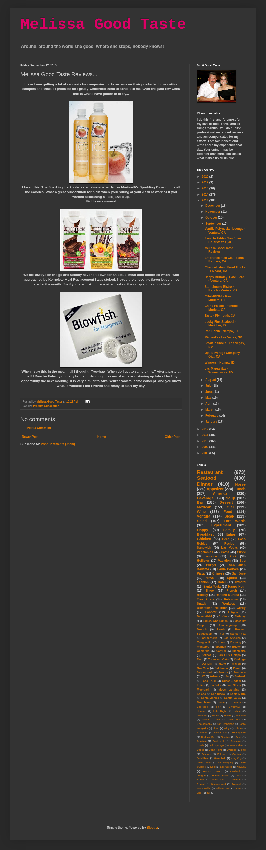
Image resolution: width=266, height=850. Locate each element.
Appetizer (215, 489)
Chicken (204, 539)
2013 (205, 200)
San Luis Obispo (229, 655)
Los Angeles (232, 637)
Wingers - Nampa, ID (220, 362)
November (213, 211)
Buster (236, 646)
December (213, 206)
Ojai (230, 507)
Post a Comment (39, 428)
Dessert (226, 502)
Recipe (229, 543)
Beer (225, 539)
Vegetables (205, 552)
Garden (236, 754)
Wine (201, 512)
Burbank (240, 676)
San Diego (218, 693)
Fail (243, 749)
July (208, 385)
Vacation (224, 560)
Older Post (172, 437)
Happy (202, 530)
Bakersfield (204, 616)
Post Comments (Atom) (58, 444)
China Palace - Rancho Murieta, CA (221, 307)
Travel (210, 590)
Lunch (240, 489)
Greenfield (220, 758)
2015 (205, 188)
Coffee (223, 616)
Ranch (200, 779)
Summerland (218, 784)
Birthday (240, 616)
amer (238, 788)
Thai (221, 633)
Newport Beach (212, 771)
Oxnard (240, 582)
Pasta (225, 552)
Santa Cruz (219, 779)
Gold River (203, 758)
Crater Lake (235, 745)
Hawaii (210, 578)
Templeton (204, 702)
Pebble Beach (220, 775)
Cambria (236, 702)
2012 (205, 429)
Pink (238, 775)
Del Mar (207, 663)
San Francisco (225, 723)
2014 (205, 194)
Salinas (207, 655)
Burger (211, 565)
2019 (205, 182)
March (210, 409)
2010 (205, 441)
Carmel (221, 650)
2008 (205, 453)
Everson (232, 749)
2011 (205, 435)
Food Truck (208, 680)
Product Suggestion (46, 405)
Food (227, 512)
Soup (230, 498)
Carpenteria (209, 637)
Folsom (221, 754)
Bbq (243, 560)
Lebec (237, 711)
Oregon (201, 775)
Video (216, 728)
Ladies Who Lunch (215, 620)
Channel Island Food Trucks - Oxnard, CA (225, 269)
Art (227, 676)
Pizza (201, 573)
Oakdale (241, 715)
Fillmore (206, 754)
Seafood (206, 478)
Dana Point (215, 749)
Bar (200, 502)
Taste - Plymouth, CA (220, 315)
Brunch (202, 629)
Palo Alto (234, 719)
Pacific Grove (211, 719)
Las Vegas (229, 547)
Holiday (202, 595)
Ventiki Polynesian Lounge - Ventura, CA (225, 230)
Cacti (238, 737)
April (209, 403)
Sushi (241, 552)
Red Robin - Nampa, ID (221, 331)
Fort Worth (235, 521)
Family (229, 530)
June (209, 392)
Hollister (203, 560)
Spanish (220, 646)
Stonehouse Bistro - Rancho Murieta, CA (221, 288)
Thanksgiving (228, 625)
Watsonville (203, 788)
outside (211, 556)
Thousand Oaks (218, 659)
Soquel (201, 784)
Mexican (204, 507)
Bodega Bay (208, 737)
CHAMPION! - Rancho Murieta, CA (220, 298)
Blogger (152, 827)
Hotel (222, 582)
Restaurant (210, 472)
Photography (204, 723)
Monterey (203, 646)
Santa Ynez (238, 633)
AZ (203, 676)
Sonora (223, 672)
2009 (205, 447)
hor (208, 792)
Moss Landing (229, 689)
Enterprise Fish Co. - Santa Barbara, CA (224, 259)
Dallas (200, 749)
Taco (200, 659)
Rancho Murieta (227, 595)
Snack (201, 603)
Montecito (239, 650)
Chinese (218, 573)
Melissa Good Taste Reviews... (219, 250)
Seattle (236, 779)
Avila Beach (220, 732)
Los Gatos (226, 766)
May (208, 397)
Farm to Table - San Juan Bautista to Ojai (223, 240)
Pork (233, 556)
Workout (228, 603)
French (232, 590)
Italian (231, 534)
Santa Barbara (228, 569)
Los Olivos (234, 685)
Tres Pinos (205, 599)
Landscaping (225, 762)
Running (235, 642)
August (211, 380)
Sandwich (204, 547)
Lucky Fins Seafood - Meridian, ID (220, 323)
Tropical (236, 784)
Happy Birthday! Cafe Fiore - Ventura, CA (224, 278)
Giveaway (234, 706)
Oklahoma (221, 668)
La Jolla (215, 685)
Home (101, 437)
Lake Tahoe (204, 762)
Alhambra (202, 732)
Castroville (219, 741)
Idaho (222, 663)
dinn (199, 792)
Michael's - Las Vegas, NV (223, 337)
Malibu (236, 663)
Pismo (237, 668)
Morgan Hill (204, 642)
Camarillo (203, 650)
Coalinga (240, 659)
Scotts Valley (232, 697)
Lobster (210, 612)
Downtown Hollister (212, 608)
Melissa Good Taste (103, 24)
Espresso (202, 706)
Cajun (221, 702)
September (213, 223)
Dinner (205, 484)
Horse (240, 484)
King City (236, 758)
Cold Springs (216, 745)
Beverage (205, 498)
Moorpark (203, 689)
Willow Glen (223, 788)
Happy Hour (237, 586)
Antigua (233, 612)
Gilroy (241, 608)
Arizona (215, 676)
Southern (240, 672)
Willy (226, 728)
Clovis (200, 745)
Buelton (225, 737)
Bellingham (239, 732)
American (221, 493)
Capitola (202, 741)
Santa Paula (212, 586)
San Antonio (205, 672)
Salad (202, 521)
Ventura (203, 516)
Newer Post (30, 437)
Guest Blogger (231, 680)
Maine (215, 715)
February (212, 415)
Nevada (241, 766)
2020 (205, 176)
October (211, 217)
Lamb (221, 629)
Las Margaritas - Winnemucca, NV (219, 370)
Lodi (213, 766)
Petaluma (231, 599)
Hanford (201, 711)
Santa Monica (210, 697)
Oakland (235, 771)
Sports (232, 578)
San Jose (239, 573)
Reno (221, 642)
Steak (229, 516)
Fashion (203, 582)
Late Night (220, 711)
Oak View (203, 668)
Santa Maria (238, 693)
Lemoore (202, 715)
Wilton (238, 728)
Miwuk (227, 715)
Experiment (221, 525)
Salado (201, 693)
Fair (218, 706)
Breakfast (205, 534)
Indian (201, 685)
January (211, 421)
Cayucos (236, 741)
